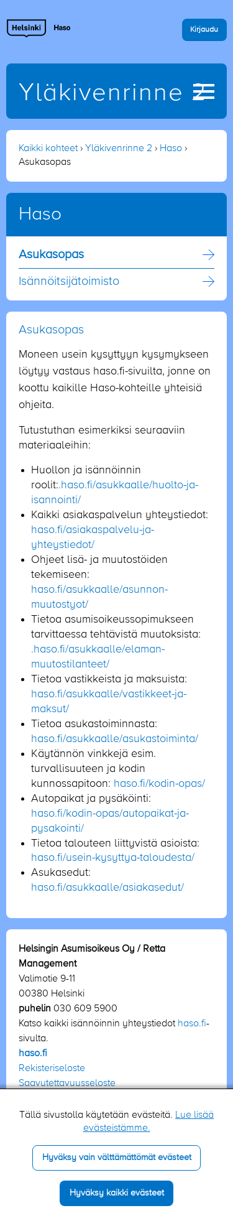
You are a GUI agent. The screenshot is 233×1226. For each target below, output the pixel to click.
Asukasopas (51, 255)
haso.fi (192, 1024)
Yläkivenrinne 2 (113, 93)
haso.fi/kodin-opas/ (159, 783)
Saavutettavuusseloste (67, 1084)
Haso (171, 149)
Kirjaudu (204, 30)
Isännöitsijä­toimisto (69, 282)
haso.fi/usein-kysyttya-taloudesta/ (112, 857)
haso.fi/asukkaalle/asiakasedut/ (107, 887)
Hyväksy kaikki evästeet (117, 1193)
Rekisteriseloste (52, 1069)
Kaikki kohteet (48, 149)
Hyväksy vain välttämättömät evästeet (116, 1157)
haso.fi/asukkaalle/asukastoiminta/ (114, 739)
